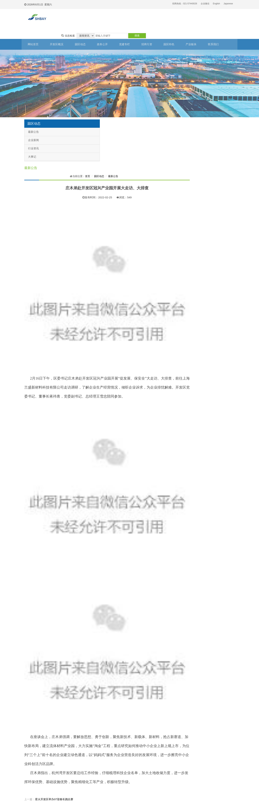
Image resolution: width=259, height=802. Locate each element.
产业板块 (199, 33)
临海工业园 (157, 764)
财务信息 (70, 745)
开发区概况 (58, 33)
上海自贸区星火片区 (161, 750)
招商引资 (152, 33)
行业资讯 (33, 137)
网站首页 (33, 33)
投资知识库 (114, 755)
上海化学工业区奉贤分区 (164, 745)
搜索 (223, 17)
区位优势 (134, 745)
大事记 (32, 145)
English (216, 3)
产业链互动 (135, 764)
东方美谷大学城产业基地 (164, 755)
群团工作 (91, 755)
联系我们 (223, 33)
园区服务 (134, 759)
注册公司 (113, 745)
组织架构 (26, 750)
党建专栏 (129, 33)
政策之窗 (70, 774)
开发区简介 (27, 745)
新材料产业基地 (159, 759)
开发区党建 (92, 745)
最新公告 (33, 121)
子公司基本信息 (73, 750)
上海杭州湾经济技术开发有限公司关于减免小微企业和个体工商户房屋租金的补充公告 (140, 714)
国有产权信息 (72, 769)
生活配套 (134, 774)
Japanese (228, 3)
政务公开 (106, 33)
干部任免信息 (72, 755)
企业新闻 (33, 129)
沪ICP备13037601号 (113, 794)
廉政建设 (91, 750)
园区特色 (176, 33)
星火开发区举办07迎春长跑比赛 (108, 708)
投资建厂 (113, 750)
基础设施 (134, 750)
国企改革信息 (72, 764)
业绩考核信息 (72, 759)
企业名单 (134, 769)
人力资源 (134, 755)
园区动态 (82, 33)
